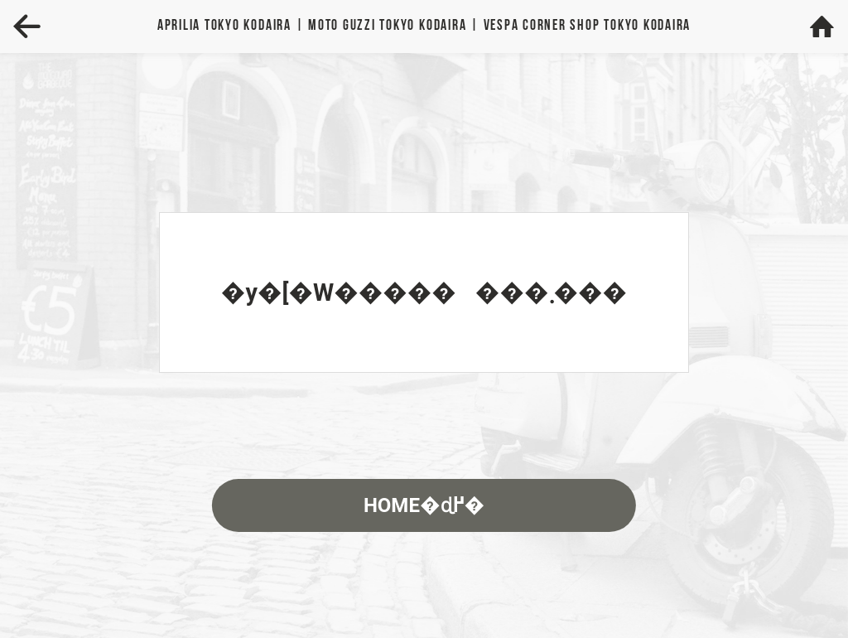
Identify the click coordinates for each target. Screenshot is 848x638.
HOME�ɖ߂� (424, 505)
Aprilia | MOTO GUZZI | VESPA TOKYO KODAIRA (424, 26)
